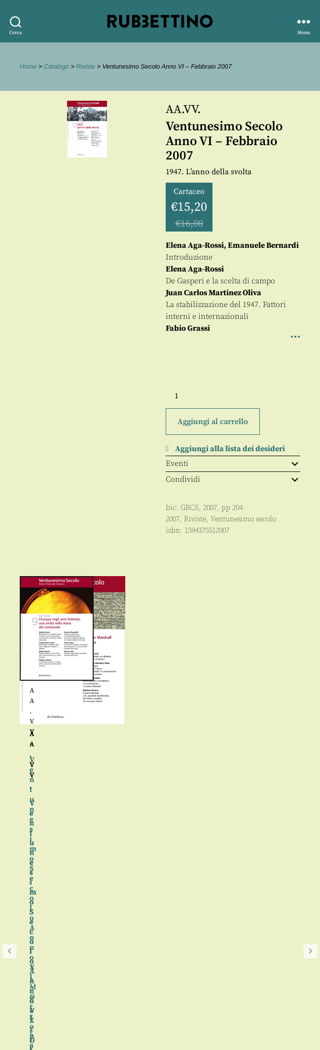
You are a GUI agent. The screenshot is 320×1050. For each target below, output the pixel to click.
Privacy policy (37, 1004)
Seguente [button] (311, 685)
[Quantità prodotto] (185, 396)
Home (28, 66)
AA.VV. (183, 109)
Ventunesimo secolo (243, 519)
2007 (172, 519)
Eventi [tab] (233, 463)
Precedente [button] (9, 685)
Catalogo (56, 66)
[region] (160, 684)
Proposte (27, 993)
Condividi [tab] (233, 479)
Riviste (85, 66)
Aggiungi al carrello (213, 422)
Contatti (26, 981)
